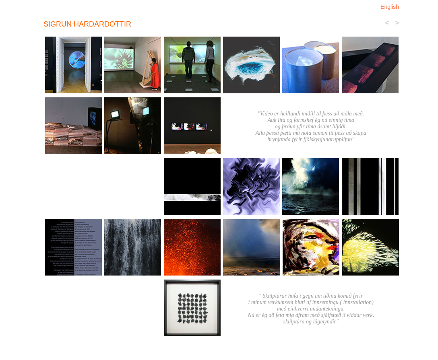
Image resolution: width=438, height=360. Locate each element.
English (389, 7)
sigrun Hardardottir (87, 24)
